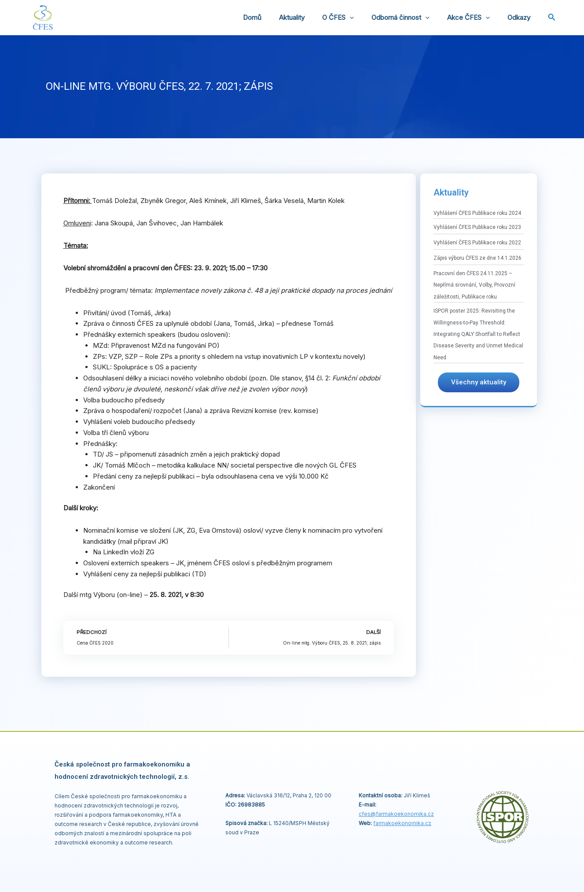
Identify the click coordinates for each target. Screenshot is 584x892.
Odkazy (521, 17)
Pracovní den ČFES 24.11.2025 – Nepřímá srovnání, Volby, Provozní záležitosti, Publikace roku (474, 285)
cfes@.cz (396, 814)
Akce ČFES (475, 17)
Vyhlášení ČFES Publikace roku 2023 (477, 227)
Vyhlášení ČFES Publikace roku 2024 (477, 213)
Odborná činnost (411, 17)
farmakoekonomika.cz (402, 823)
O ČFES (353, 17)
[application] (365, 17)
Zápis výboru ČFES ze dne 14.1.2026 (477, 258)
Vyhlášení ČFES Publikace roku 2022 (477, 243)
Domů (276, 17)
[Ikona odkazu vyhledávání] (552, 17)
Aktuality (311, 17)
